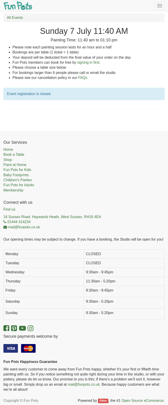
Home (8, 149)
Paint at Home (14, 165)
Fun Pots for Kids (17, 170)
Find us (9, 209)
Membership (13, 190)
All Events (15, 18)
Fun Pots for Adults (18, 185)
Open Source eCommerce (143, 400)
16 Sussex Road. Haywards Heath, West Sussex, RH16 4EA (52, 217)
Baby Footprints (16, 175)
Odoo (103, 400)
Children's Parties (17, 180)
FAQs (82, 78)
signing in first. (88, 62)
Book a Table (13, 154)
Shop (7, 160)
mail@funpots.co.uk (84, 384)
